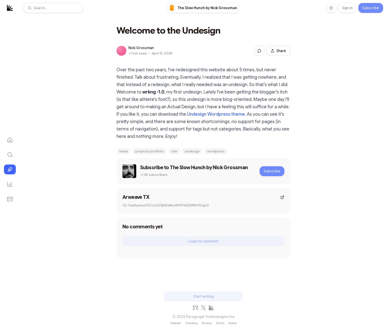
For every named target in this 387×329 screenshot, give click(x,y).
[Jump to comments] (259, 51)
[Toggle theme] (331, 8)
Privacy (207, 323)
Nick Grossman (141, 48)
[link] (203, 8)
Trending (191, 323)
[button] (53, 8)
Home (232, 323)
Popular (176, 323)
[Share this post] (278, 51)
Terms (220, 323)
